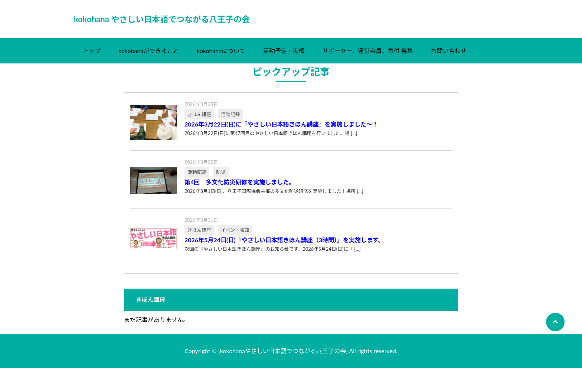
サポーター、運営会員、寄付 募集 (368, 50)
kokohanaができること (148, 50)
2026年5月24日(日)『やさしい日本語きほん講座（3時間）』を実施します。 (284, 240)
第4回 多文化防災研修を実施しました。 (239, 182)
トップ (92, 50)
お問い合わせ (449, 50)
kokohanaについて (221, 50)
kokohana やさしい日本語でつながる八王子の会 (162, 19)
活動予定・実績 (284, 50)
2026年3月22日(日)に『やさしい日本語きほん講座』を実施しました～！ (281, 124)
